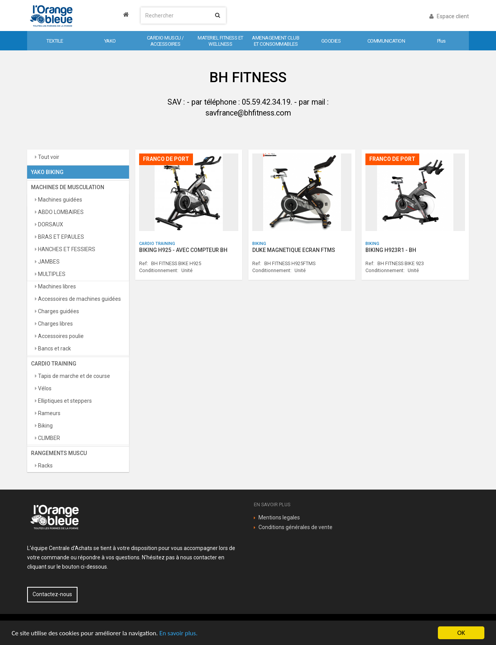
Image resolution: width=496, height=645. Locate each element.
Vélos (44, 388)
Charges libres (55, 324)
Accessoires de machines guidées (79, 299)
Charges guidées (58, 311)
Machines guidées (59, 200)
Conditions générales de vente (295, 527)
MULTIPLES (51, 274)
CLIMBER (48, 438)
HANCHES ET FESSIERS (66, 249)
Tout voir (48, 157)
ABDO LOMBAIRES (60, 212)
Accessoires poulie (60, 336)
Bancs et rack (54, 348)
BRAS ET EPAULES (60, 237)
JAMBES (48, 262)
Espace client (449, 16)
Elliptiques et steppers (64, 401)
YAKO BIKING (47, 172)
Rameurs (48, 413)
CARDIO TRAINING (53, 363)
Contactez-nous (52, 594)
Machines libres (56, 286)
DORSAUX (50, 224)
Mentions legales (279, 517)
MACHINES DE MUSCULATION (67, 187)
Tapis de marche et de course (73, 376)
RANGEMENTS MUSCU (59, 453)
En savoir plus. (178, 633)
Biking (45, 426)
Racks (45, 465)
